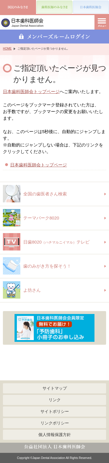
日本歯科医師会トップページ (31, 91)
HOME (7, 48)
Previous (9, 328)
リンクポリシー (54, 423)
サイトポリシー (54, 411)
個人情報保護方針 (54, 434)
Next (100, 328)
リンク (55, 399)
